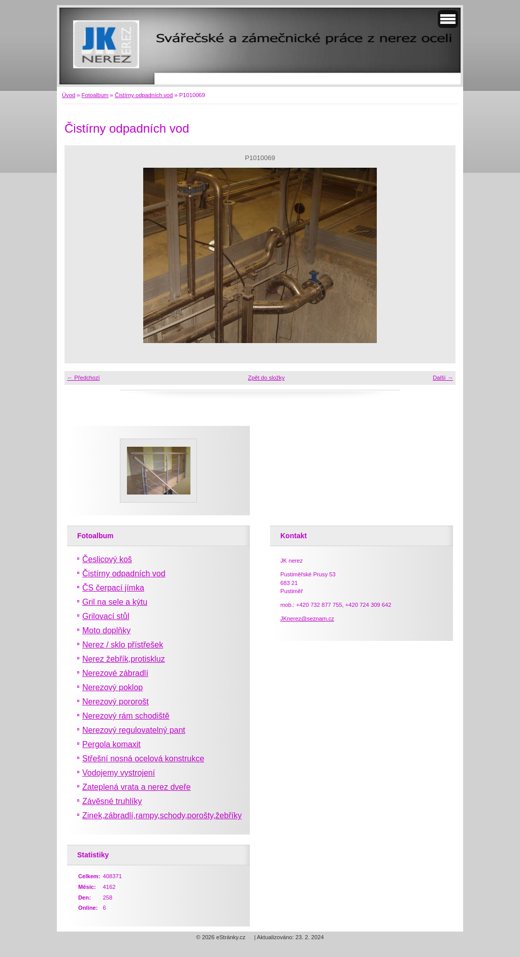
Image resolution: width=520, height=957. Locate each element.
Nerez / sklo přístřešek (122, 644)
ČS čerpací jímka (113, 587)
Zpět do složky (266, 378)
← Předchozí (83, 378)
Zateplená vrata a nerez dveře (136, 787)
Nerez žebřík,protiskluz (123, 659)
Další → (443, 378)
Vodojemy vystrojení (118, 772)
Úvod (68, 95)
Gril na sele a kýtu (114, 602)
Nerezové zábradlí (115, 673)
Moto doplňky (106, 630)
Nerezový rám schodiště (126, 716)
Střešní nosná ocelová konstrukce (143, 758)
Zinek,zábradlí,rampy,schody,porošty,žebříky (162, 815)
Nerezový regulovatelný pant (133, 730)
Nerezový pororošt (115, 701)
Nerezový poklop (112, 687)
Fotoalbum (95, 95)
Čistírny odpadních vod (144, 95)
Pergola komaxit (111, 744)
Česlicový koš (107, 559)
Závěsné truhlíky (112, 801)
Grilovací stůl (105, 616)
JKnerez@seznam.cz (307, 618)
